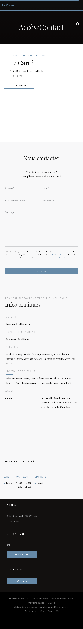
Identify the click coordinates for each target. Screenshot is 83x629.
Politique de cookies (36, 611)
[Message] (41, 228)
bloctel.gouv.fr (56, 255)
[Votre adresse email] (22, 200)
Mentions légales (38, 603)
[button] (77, 5)
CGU (52, 603)
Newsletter (22, 554)
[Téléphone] (60, 200)
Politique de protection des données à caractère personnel (41, 607)
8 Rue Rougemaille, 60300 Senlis (42, 70)
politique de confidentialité (57, 258)
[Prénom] (22, 187)
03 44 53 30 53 (16, 75)
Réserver (21, 85)
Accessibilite (54, 611)
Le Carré (8, 5)
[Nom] (60, 187)
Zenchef (70, 598)
